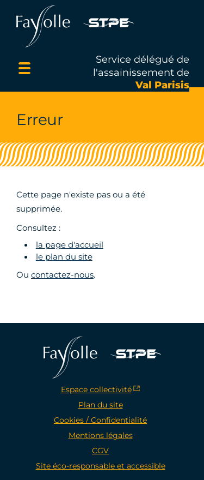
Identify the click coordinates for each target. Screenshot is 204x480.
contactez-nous (62, 275)
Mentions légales (101, 435)
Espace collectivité (96, 389)
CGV (100, 450)
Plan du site (100, 405)
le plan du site (64, 257)
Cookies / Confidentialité (100, 420)
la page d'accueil (69, 245)
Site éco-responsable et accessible (100, 466)
